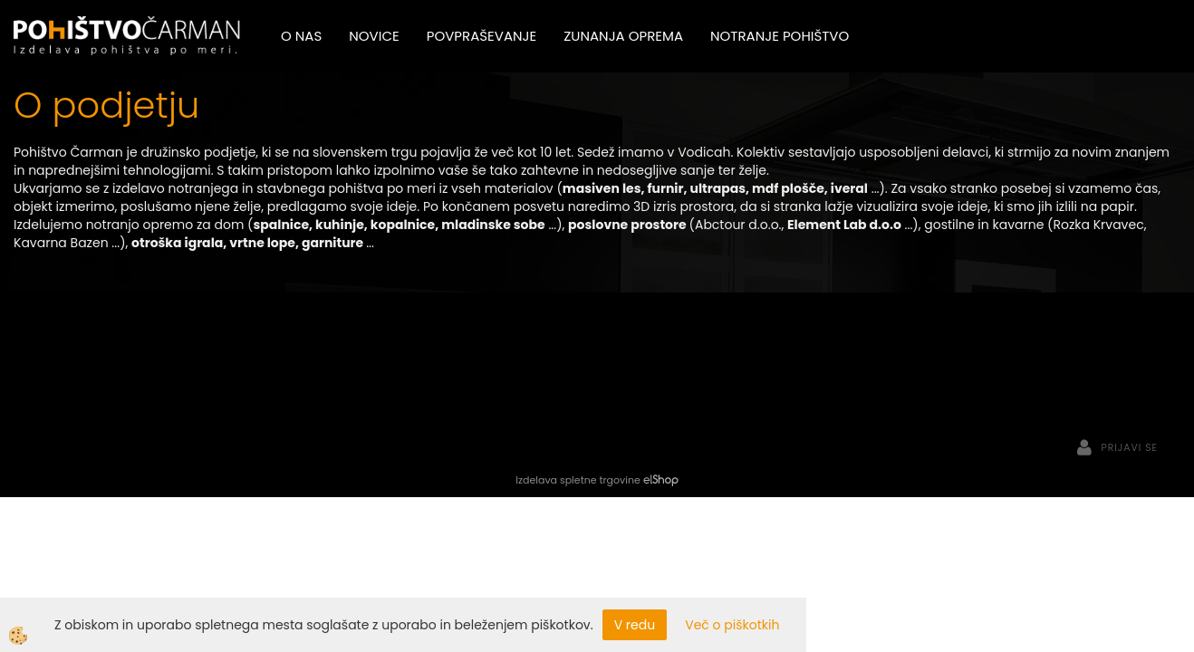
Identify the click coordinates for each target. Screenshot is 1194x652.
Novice (374, 35)
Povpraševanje (481, 35)
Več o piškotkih (732, 625)
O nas (301, 35)
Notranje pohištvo (779, 35)
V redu (635, 625)
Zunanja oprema (623, 35)
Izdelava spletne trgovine (577, 480)
